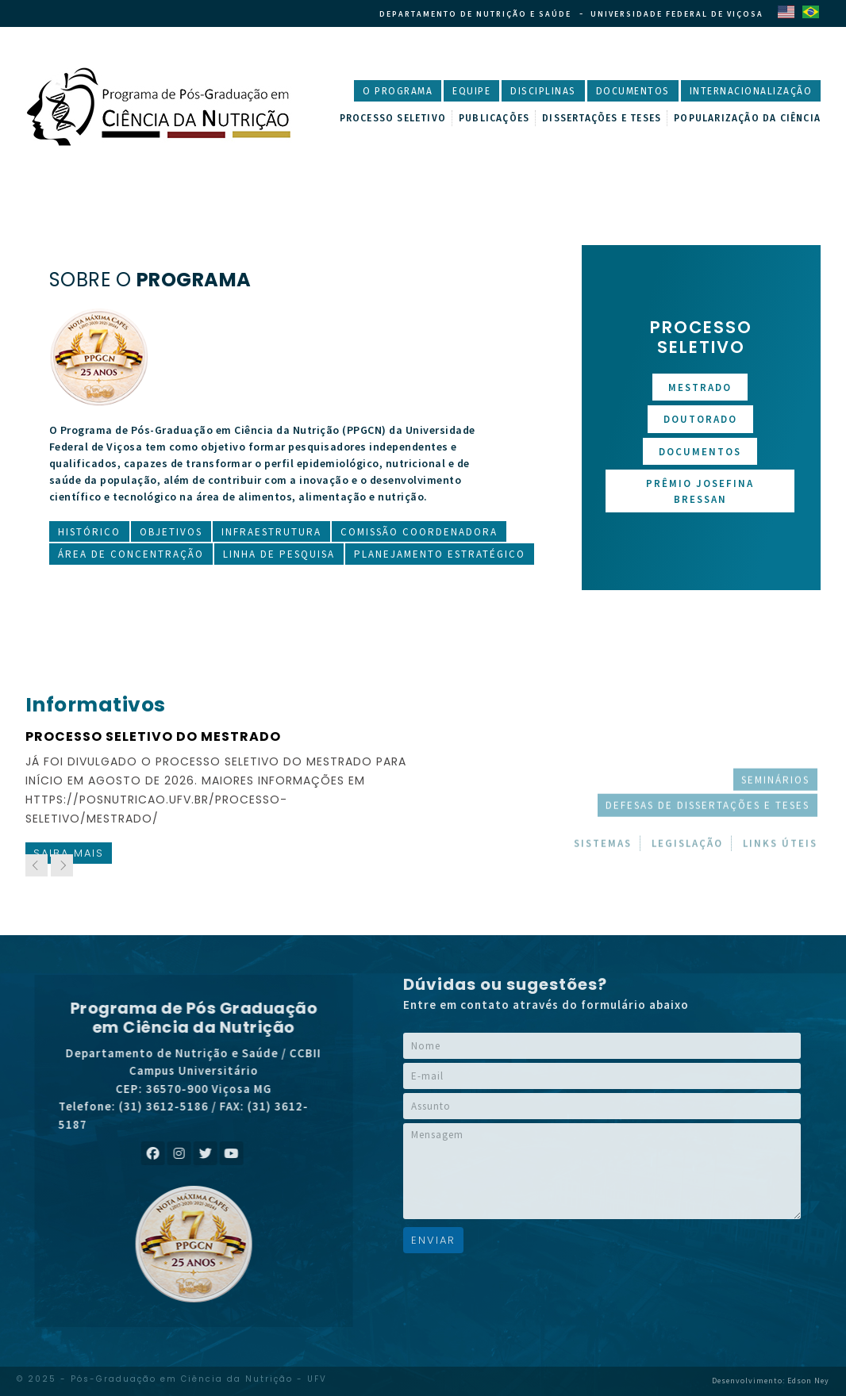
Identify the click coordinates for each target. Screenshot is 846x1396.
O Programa (398, 91)
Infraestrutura (271, 532)
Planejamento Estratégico (439, 554)
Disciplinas (543, 91)
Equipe (471, 91)
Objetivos (171, 532)
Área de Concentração (131, 554)
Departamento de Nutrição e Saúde (475, 14)
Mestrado (700, 387)
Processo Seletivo (393, 118)
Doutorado (700, 419)
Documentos (633, 91)
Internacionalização (751, 91)
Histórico (89, 532)
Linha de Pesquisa (279, 554)
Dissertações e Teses (601, 118)
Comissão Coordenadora (419, 532)
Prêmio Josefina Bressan (700, 491)
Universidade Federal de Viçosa (676, 14)
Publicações (494, 118)
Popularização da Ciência (747, 118)
